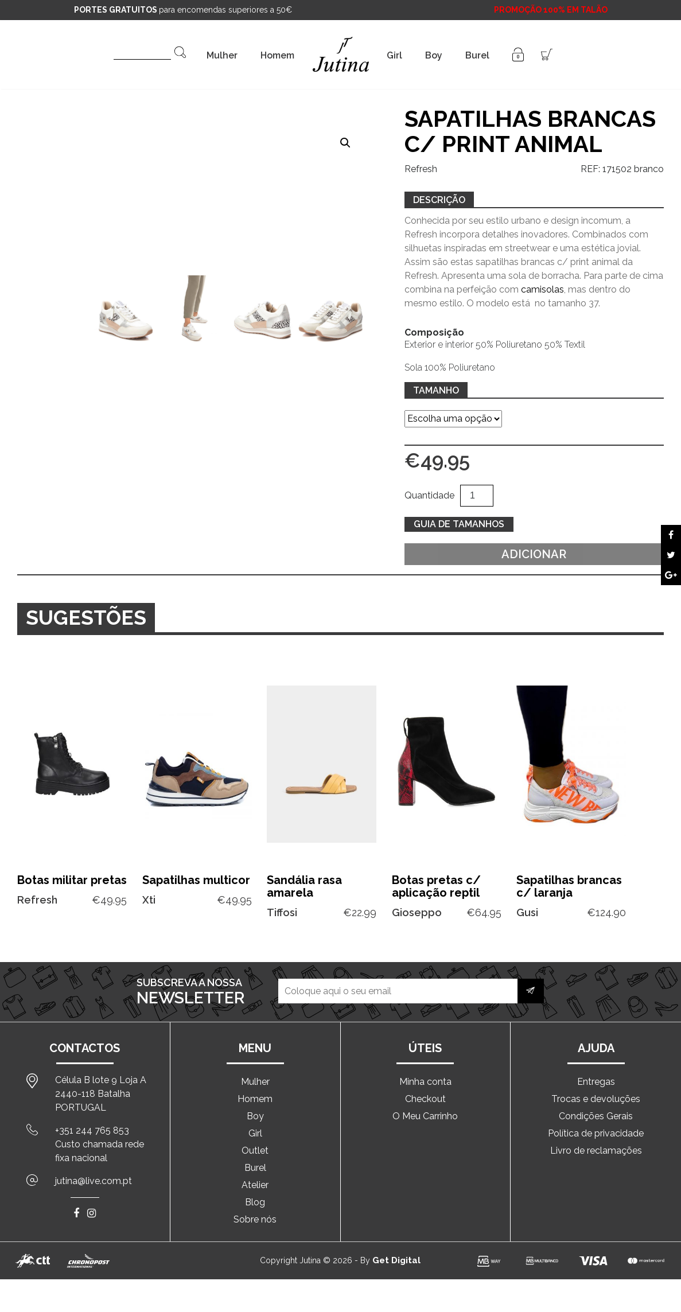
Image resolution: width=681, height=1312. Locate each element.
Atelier (255, 1184)
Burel (477, 55)
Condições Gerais (596, 1116)
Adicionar (533, 554)
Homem (277, 55)
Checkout (425, 1098)
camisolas (542, 289)
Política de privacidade (596, 1133)
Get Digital (396, 1260)
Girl (394, 55)
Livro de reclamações (596, 1150)
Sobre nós (255, 1219)
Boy (433, 55)
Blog (255, 1202)
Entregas (596, 1081)
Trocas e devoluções (595, 1098)
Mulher (222, 55)
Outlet (255, 1150)
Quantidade (429, 495)
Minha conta (425, 1081)
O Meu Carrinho (425, 1116)
